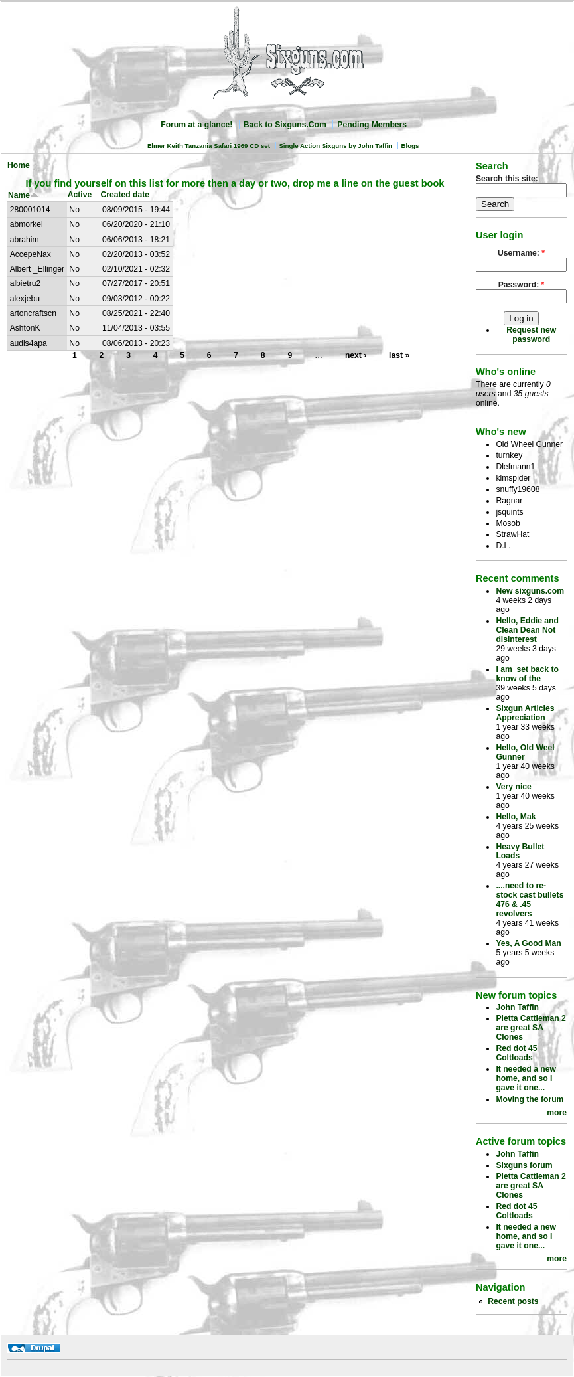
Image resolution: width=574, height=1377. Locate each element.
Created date (124, 194)
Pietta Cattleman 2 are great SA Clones (530, 1028)
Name (23, 195)
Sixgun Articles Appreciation (525, 713)
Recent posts (513, 1301)
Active (80, 194)
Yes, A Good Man (528, 943)
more (557, 1112)
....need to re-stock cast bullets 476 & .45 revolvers (529, 899)
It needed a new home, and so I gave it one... (526, 1078)
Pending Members (372, 124)
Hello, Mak (516, 816)
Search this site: (507, 178)
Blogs (410, 145)
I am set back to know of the (527, 674)
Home (18, 165)
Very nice (513, 786)
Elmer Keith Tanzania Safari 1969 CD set (208, 145)
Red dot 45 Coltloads (516, 1053)
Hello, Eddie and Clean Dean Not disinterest (527, 630)
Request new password (531, 334)
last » (399, 355)
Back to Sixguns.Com (285, 124)
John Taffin (517, 1007)
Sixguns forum (524, 1165)
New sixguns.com (530, 591)
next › (355, 355)
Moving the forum (529, 1099)
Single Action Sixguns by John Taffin (335, 145)
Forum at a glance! (196, 124)
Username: (521, 253)
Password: (521, 284)
